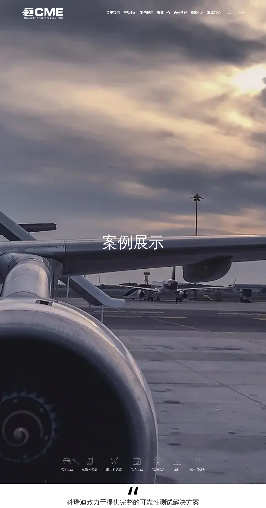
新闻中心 (197, 12)
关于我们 (113, 12)
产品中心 (130, 12)
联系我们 (214, 12)
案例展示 (146, 12)
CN (240, 13)
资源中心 (163, 12)
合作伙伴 (180, 12)
